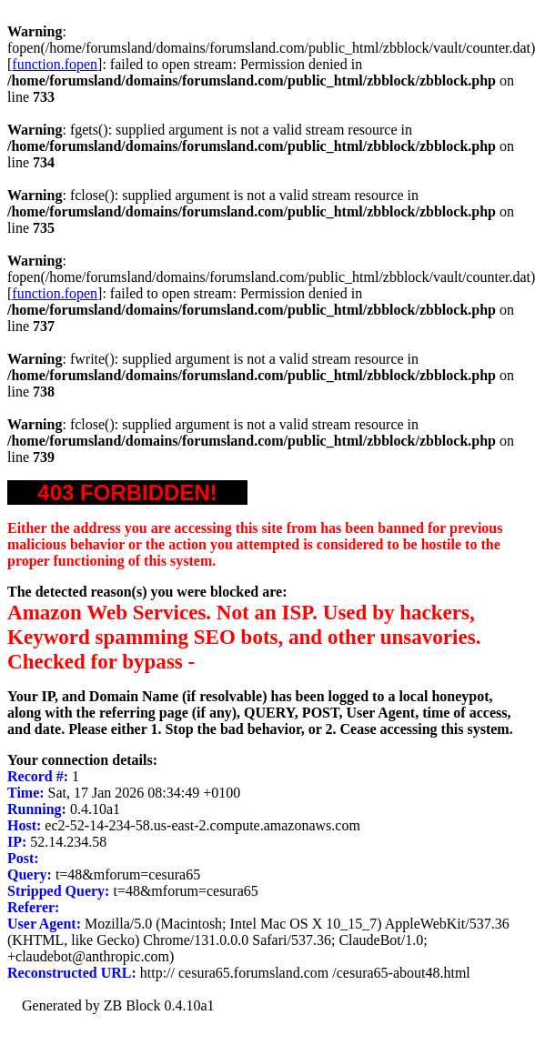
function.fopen (54, 64)
